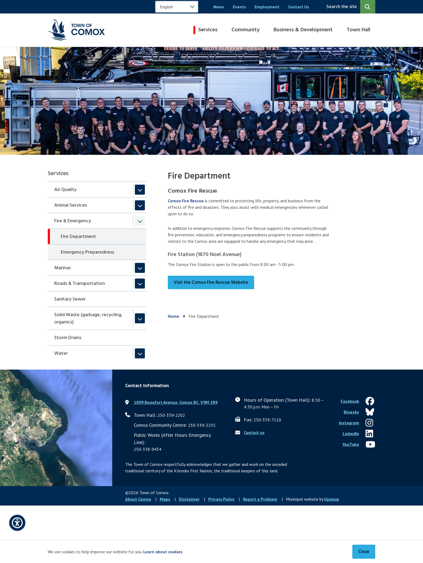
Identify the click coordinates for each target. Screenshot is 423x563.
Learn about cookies (163, 551)
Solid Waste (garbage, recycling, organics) (88, 318)
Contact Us (298, 6)
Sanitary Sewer (70, 299)
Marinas (62, 268)
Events (239, 6)
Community (245, 30)
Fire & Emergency (72, 221)
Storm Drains (67, 338)
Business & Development (303, 30)
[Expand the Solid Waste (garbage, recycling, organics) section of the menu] (140, 318)
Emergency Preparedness (87, 252)
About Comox (138, 499)
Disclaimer (189, 499)
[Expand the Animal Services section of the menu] (140, 205)
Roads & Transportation (79, 284)
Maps (165, 499)
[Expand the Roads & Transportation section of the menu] (140, 283)
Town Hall (358, 30)
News (218, 6)
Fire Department (78, 237)
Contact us (254, 432)
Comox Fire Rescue (186, 200)
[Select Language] (176, 7)
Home (173, 316)
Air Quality (65, 190)
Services (207, 30)
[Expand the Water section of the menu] (140, 353)
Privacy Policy (221, 499)
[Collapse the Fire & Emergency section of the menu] (140, 221)
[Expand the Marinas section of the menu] (140, 268)
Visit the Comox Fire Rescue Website (211, 282)
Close (363, 551)
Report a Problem (260, 499)
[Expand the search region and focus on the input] (349, 6)
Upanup (331, 499)
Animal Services (70, 205)
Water (61, 353)
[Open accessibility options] (17, 522)
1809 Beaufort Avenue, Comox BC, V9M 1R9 (175, 402)
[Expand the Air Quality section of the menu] (140, 190)
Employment (267, 6)
